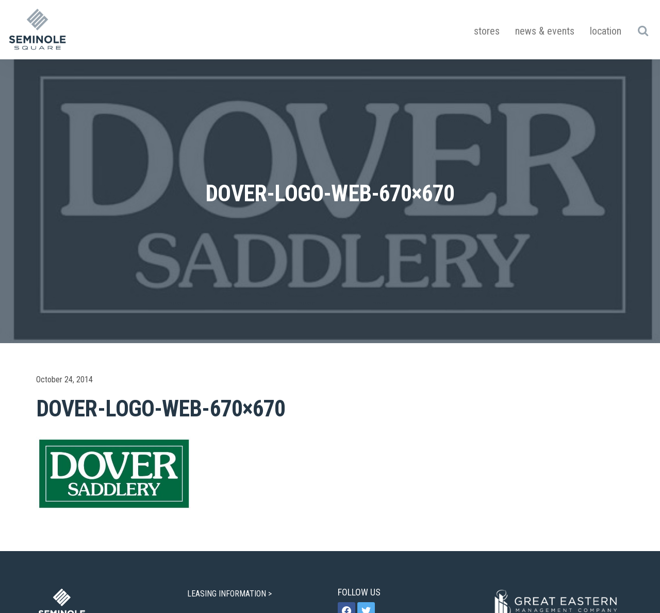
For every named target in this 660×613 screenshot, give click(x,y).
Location (605, 31)
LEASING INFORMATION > (230, 594)
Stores (487, 31)
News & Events (544, 31)
